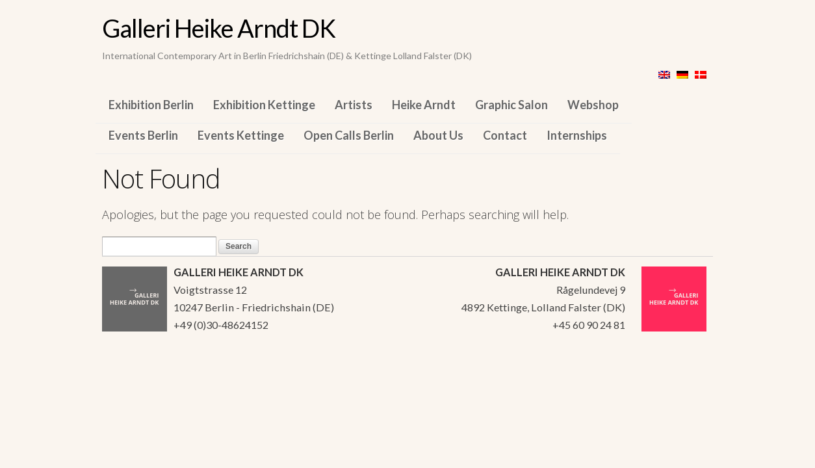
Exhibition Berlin (151, 105)
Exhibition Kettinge (264, 105)
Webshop (593, 105)
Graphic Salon (511, 105)
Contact (505, 135)
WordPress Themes (688, 380)
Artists (353, 105)
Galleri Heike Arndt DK (218, 28)
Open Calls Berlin (349, 135)
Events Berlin (143, 135)
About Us (438, 135)
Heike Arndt (424, 105)
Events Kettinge (241, 135)
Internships (577, 135)
